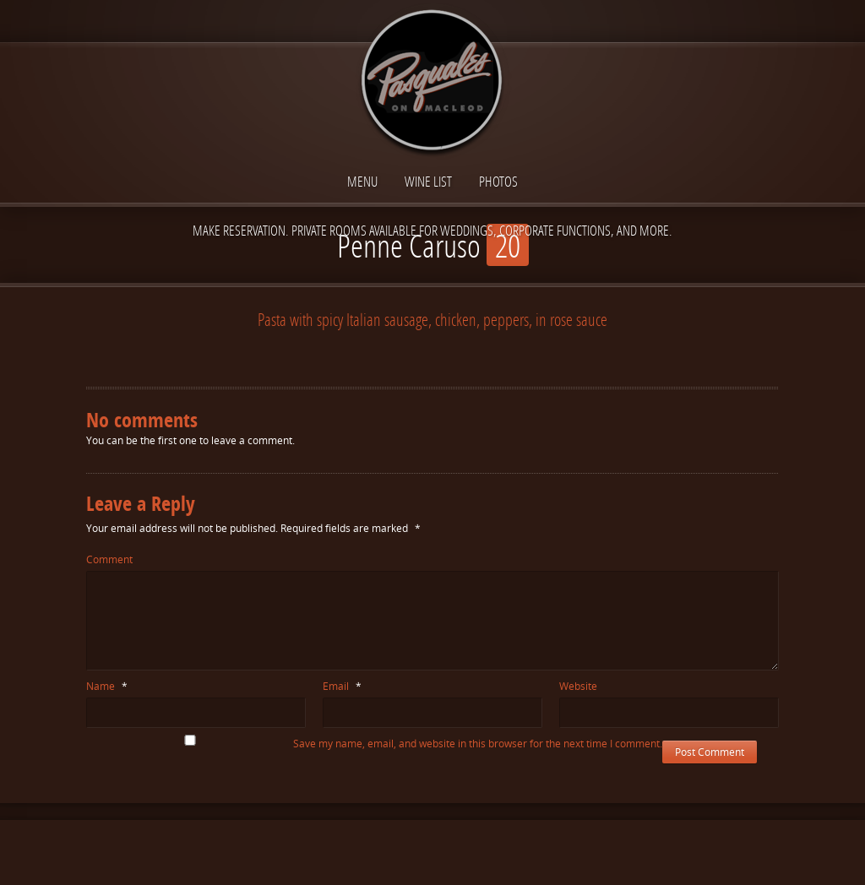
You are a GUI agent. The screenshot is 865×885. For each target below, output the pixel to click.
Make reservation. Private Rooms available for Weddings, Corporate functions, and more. (432, 230)
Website (578, 686)
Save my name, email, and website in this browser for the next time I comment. (477, 743)
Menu (362, 181)
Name (107, 686)
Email (342, 686)
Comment (109, 559)
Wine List (428, 181)
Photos (498, 181)
